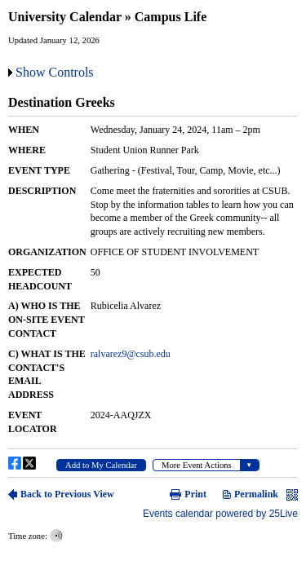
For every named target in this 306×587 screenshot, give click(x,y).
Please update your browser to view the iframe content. (153, 303)
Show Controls (55, 72)
